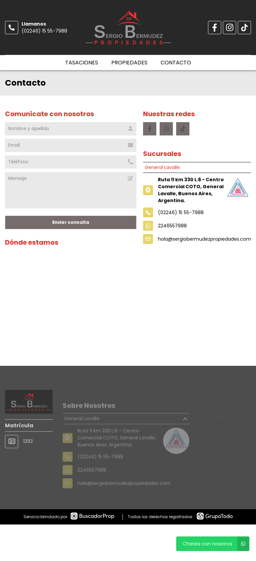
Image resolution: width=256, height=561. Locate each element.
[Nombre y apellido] (70, 128)
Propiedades (129, 62)
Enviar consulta (70, 222)
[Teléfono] (70, 162)
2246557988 (172, 225)
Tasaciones (81, 62)
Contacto (176, 62)
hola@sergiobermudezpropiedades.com (204, 239)
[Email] (70, 145)
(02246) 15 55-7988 (44, 31)
